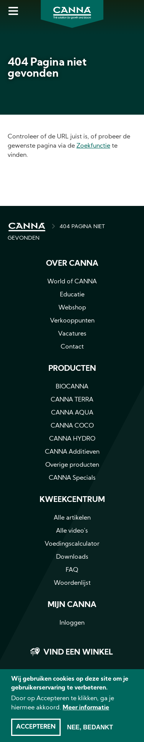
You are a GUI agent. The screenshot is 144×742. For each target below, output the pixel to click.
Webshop (72, 308)
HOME (27, 227)
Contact (72, 347)
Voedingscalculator (72, 544)
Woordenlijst (72, 583)
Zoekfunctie (93, 146)
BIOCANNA (72, 387)
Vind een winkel (78, 652)
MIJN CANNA (72, 605)
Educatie (72, 295)
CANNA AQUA (72, 413)
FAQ (72, 570)
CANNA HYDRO (72, 439)
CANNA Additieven (72, 452)
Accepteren (36, 731)
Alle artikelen (72, 518)
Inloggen (72, 623)
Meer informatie (86, 712)
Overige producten (72, 465)
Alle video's (72, 531)
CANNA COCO (72, 426)
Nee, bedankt (90, 731)
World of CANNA (72, 282)
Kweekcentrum (72, 500)
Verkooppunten (72, 321)
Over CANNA (72, 264)
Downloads (72, 557)
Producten (72, 369)
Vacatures (72, 334)
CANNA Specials (72, 478)
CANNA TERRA (72, 400)
